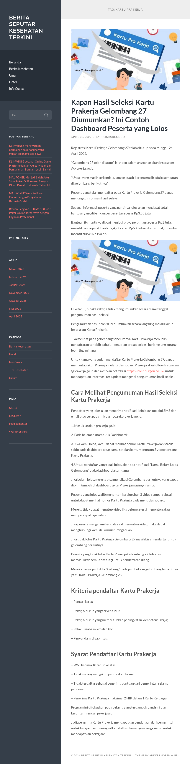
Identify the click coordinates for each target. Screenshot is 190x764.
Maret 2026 (16, 269)
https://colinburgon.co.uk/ (146, 371)
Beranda (15, 62)
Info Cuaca (16, 89)
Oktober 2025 (18, 300)
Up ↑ (177, 755)
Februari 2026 (18, 277)
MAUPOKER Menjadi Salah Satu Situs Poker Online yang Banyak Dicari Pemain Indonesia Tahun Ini (29, 181)
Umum (13, 75)
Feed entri (15, 415)
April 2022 (15, 316)
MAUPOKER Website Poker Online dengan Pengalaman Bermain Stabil (26, 197)
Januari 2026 (17, 284)
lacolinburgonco (110, 136)
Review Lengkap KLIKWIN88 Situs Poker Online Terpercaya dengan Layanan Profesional (30, 213)
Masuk (13, 408)
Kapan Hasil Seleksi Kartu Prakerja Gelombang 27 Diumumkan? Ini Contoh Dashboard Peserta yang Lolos (119, 115)
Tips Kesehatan (18, 370)
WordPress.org (18, 431)
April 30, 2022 (81, 136)
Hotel (13, 82)
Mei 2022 (15, 308)
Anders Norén (159, 755)
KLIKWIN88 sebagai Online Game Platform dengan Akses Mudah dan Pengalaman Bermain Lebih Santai (30, 165)
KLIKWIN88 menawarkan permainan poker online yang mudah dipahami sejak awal (26, 149)
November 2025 (19, 292)
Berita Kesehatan (21, 69)
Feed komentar (18, 423)
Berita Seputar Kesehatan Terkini (26, 27)
